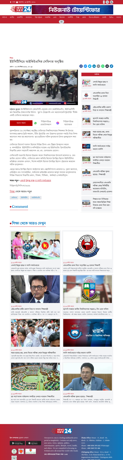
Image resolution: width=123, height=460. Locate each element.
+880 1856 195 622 (93, 446)
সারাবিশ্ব (47, 17)
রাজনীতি (20, 17)
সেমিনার (14, 198)
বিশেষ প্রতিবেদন (94, 17)
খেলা (54, 17)
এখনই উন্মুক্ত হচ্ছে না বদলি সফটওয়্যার (35, 180)
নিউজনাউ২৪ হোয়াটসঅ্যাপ (42, 123)
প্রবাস (84, 17)
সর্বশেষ (4, 17)
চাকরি (104, 17)
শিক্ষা (77, 17)
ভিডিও (111, 17)
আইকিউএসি (36, 198)
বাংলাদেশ (29, 17)
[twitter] (89, 66)
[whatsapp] (103, 66)
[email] (98, 66)
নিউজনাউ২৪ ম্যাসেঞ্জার (64, 123)
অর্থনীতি (70, 17)
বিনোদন (62, 17)
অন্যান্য (118, 17)
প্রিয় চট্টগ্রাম (38, 17)
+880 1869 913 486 (93, 448)
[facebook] (81, 66)
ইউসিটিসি (24, 198)
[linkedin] (94, 66)
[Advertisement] (61, 40)
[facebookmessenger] (85, 66)
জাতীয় (12, 17)
